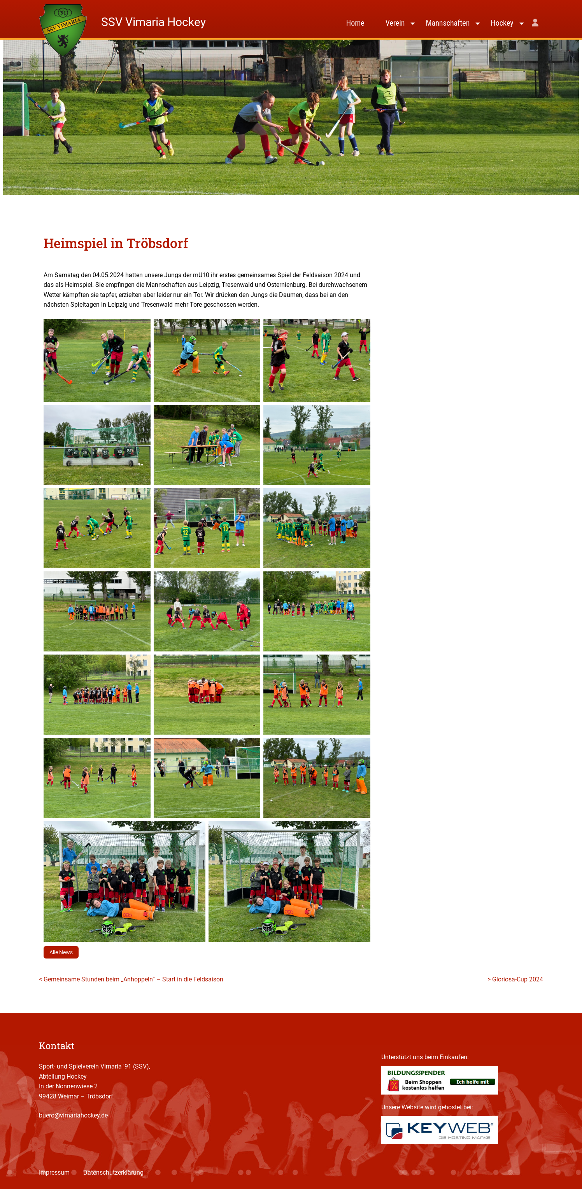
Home (355, 23)
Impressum (54, 1172)
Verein (395, 23)
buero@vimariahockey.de (73, 1115)
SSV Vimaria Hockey (153, 22)
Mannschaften (448, 23)
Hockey (502, 23)
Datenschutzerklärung (113, 1172)
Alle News (61, 952)
